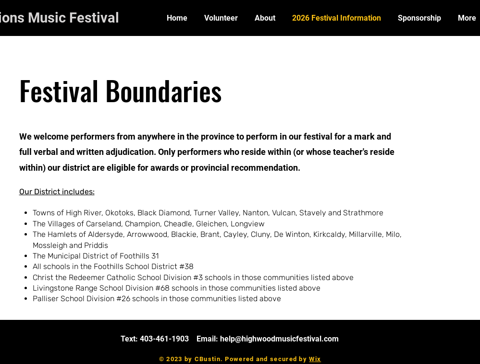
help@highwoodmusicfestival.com (279, 338)
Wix (315, 359)
